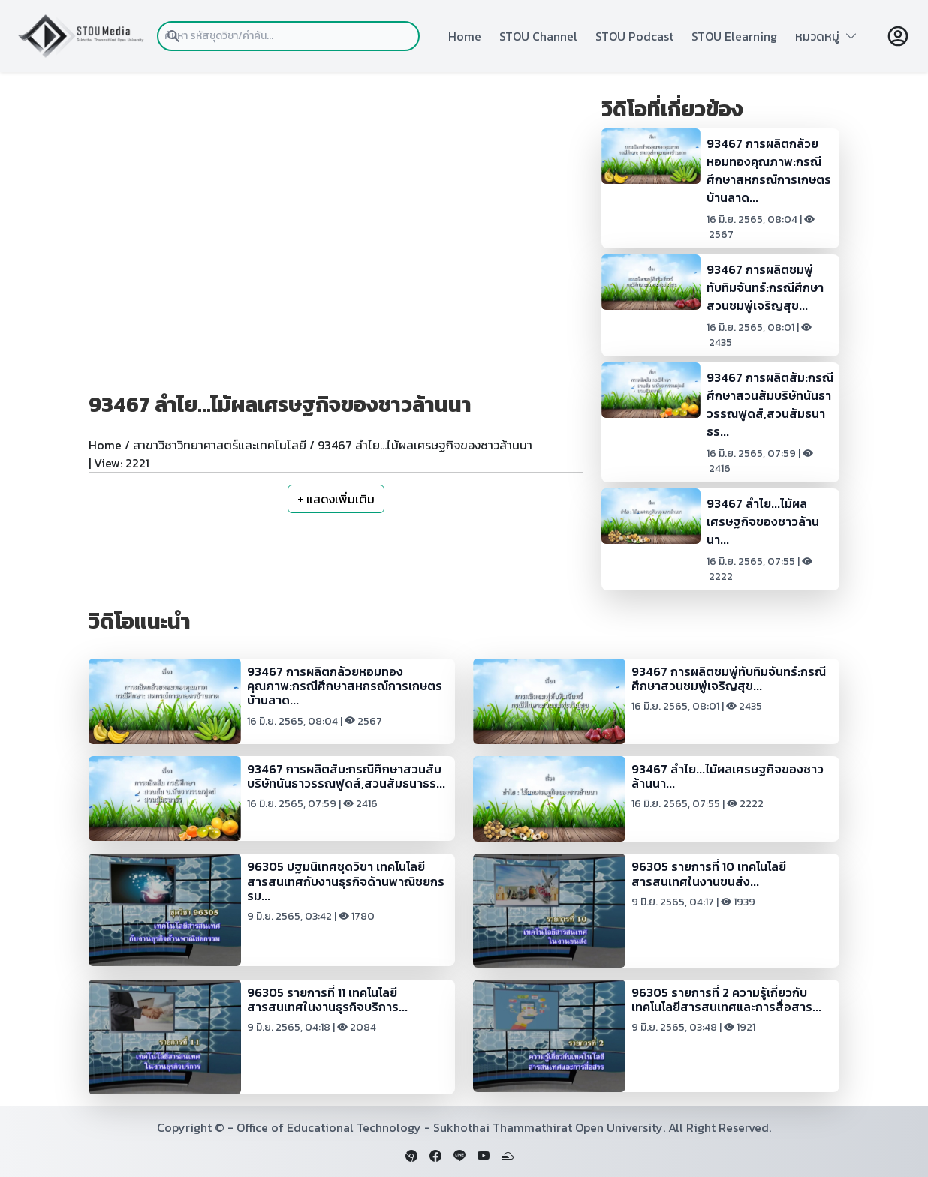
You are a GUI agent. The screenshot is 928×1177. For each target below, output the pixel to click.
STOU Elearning (734, 36)
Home (464, 36)
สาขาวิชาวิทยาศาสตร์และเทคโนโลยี (219, 445)
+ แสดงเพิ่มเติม (336, 499)
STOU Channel (538, 36)
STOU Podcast (634, 36)
